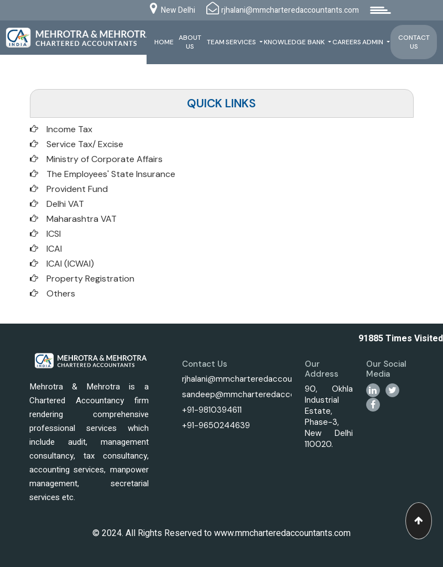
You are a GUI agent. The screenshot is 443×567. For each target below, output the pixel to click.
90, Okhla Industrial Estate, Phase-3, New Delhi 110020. (329, 416)
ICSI (53, 234)
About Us (190, 42)
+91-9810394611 (212, 409)
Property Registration (90, 278)
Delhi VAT (65, 204)
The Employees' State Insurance (110, 174)
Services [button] (242, 42)
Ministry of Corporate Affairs (104, 159)
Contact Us (414, 42)
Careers (347, 42)
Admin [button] (374, 42)
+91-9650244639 (216, 425)
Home (164, 42)
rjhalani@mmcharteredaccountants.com (259, 378)
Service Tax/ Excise (84, 144)
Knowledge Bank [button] (295, 42)
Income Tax (69, 129)
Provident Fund (77, 189)
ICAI (54, 248)
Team (216, 42)
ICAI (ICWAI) (70, 263)
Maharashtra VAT (81, 219)
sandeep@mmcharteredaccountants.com (263, 394)
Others (60, 293)
